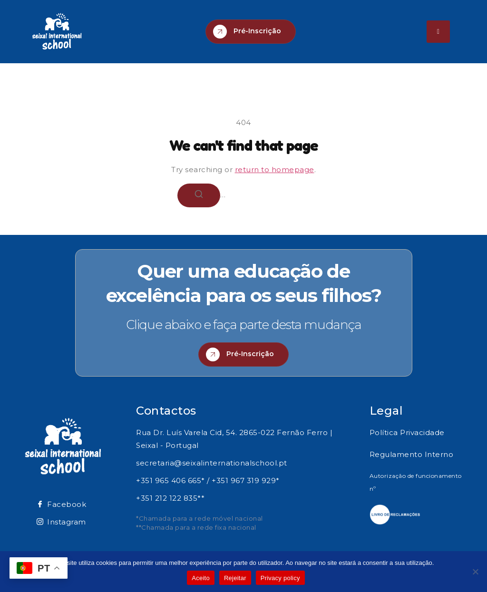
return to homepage (274, 169)
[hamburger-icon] (438, 31)
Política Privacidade (407, 432)
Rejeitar (235, 578)
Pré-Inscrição (247, 32)
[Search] (198, 195)
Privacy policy (280, 578)
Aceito (201, 578)
